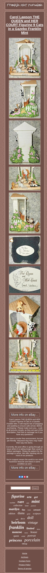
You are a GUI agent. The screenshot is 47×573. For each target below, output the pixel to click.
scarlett (12, 503)
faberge (24, 544)
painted (33, 506)
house (33, 532)
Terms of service (24, 568)
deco (23, 518)
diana (21, 513)
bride (29, 510)
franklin (16, 527)
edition (12, 513)
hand (26, 506)
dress (38, 529)
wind (23, 536)
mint (36, 501)
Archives (24, 557)
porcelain (32, 540)
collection (18, 505)
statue (26, 533)
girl (36, 497)
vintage (33, 522)
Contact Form (24, 561)
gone (28, 514)
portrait (32, 535)
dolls (27, 503)
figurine (18, 496)
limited (30, 528)
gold (17, 519)
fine (23, 510)
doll (30, 517)
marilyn (14, 509)
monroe (17, 532)
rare (21, 502)
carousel (36, 510)
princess (15, 540)
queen (16, 536)
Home (24, 553)
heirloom (18, 522)
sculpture (37, 513)
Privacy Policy (24, 565)
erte (29, 497)
